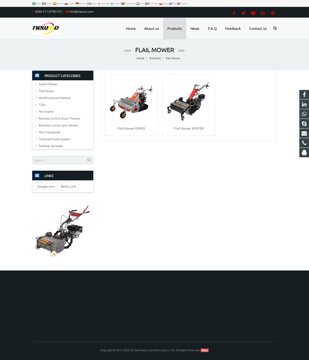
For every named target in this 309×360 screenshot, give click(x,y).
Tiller (42, 104)
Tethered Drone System (54, 139)
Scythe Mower (48, 84)
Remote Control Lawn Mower (58, 125)
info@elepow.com (81, 11)
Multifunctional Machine (55, 98)
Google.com (46, 186)
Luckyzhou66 (170, 320)
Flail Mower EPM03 (131, 128)
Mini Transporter (50, 132)
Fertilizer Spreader (51, 146)
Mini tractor (46, 111)
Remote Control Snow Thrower (59, 118)
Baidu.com (68, 186)
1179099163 (169, 295)
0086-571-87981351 (49, 11)
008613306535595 (173, 301)
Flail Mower (154, 49)
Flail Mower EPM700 (188, 128)
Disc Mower (55, 290)
